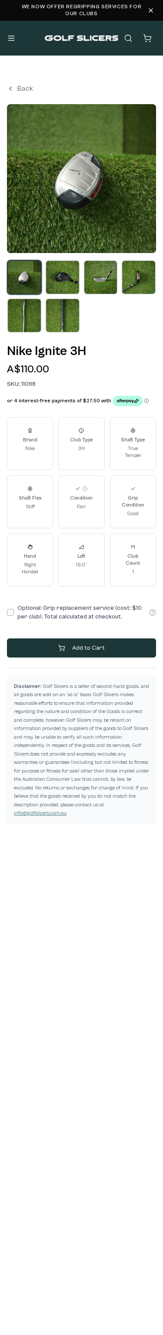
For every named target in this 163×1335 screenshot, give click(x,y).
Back (20, 88)
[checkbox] (10, 612)
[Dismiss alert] (151, 10)
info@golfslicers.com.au (40, 813)
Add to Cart (81, 647)
